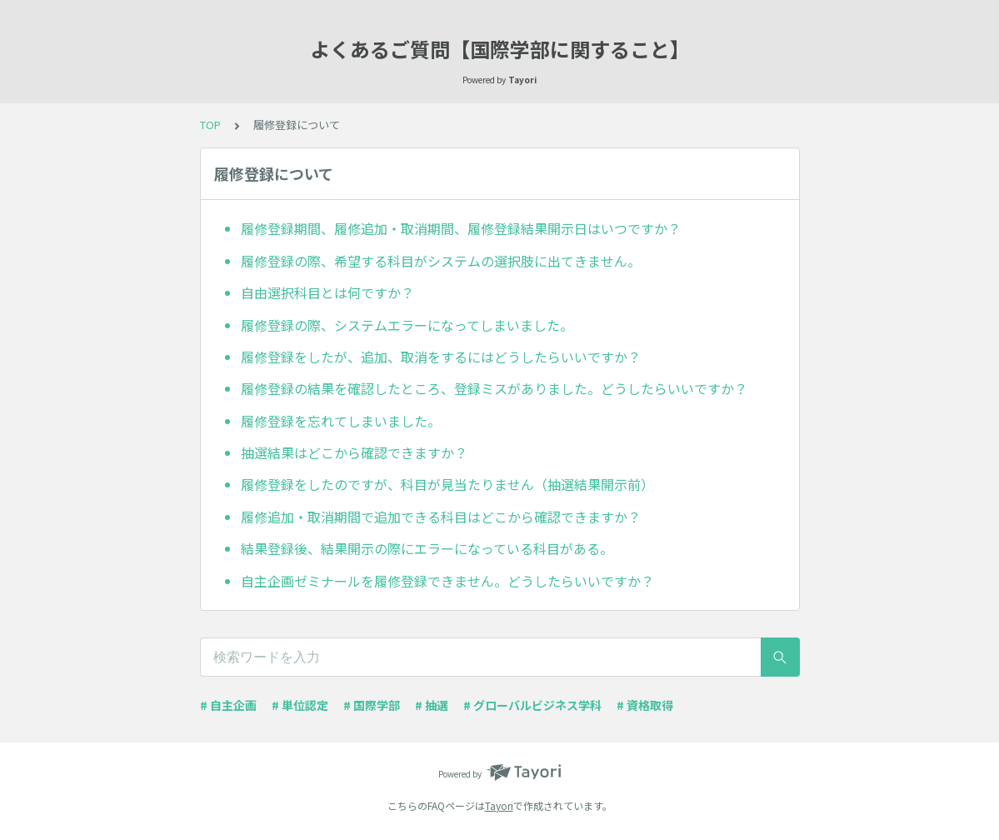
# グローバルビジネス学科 (532, 705)
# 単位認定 (300, 705)
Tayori (499, 805)
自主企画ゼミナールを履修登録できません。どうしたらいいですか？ (447, 581)
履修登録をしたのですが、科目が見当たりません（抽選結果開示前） (447, 484)
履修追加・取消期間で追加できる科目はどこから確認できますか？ (441, 517)
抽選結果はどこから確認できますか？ (354, 452)
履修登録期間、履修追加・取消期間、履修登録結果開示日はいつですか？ (461, 228)
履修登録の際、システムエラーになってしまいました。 (407, 325)
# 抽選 (431, 705)
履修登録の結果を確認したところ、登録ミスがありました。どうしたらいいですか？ (494, 388)
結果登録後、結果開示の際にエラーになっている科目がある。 (427, 548)
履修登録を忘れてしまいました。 (341, 421)
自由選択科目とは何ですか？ (327, 292)
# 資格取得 (645, 705)
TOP (210, 124)
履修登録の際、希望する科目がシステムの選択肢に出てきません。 (441, 261)
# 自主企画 (228, 705)
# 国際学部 (371, 705)
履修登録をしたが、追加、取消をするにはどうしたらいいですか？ (441, 357)
